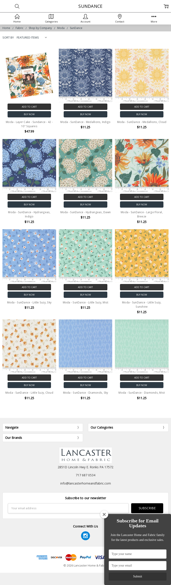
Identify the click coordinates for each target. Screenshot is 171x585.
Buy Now (29, 114)
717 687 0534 (85, 475)
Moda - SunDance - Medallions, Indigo (85, 122)
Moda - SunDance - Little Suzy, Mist (85, 302)
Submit (137, 576)
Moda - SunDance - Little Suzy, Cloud (29, 393)
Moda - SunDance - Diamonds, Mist (141, 393)
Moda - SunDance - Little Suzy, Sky (29, 302)
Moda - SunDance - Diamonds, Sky (85, 393)
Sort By (8, 37)
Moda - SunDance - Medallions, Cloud (142, 122)
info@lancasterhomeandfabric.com (85, 483)
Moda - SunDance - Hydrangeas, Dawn (85, 212)
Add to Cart (29, 106)
